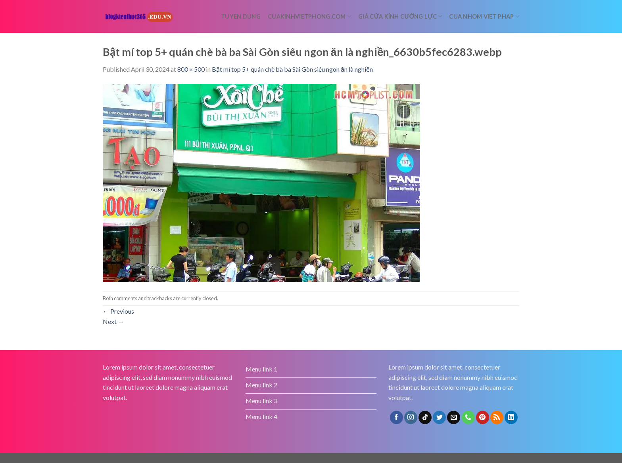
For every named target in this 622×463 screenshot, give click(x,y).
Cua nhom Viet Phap (484, 16)
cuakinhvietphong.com (309, 16)
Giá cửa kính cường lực (400, 16)
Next (113, 321)
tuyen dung (241, 16)
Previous (118, 311)
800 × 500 (191, 69)
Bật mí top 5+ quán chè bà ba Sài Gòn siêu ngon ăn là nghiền (292, 69)
